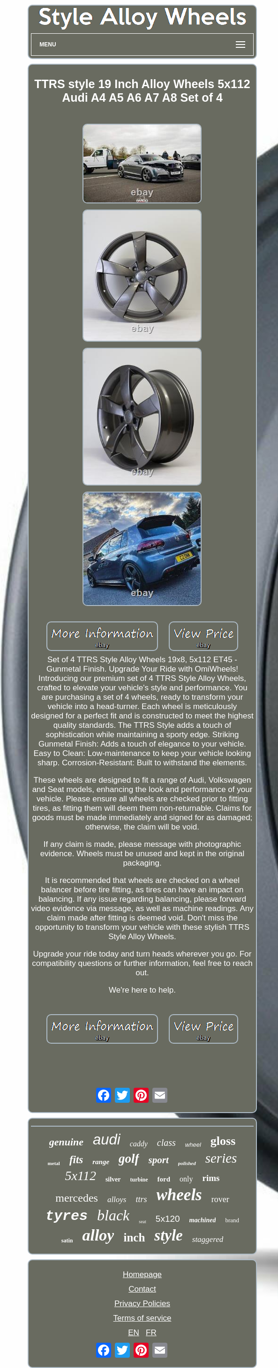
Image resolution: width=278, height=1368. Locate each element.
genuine (66, 1142)
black (113, 1215)
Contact (142, 1289)
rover (220, 1199)
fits (76, 1160)
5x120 (168, 1219)
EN (133, 1332)
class (166, 1142)
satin (67, 1240)
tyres (66, 1216)
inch (134, 1237)
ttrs (141, 1199)
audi (106, 1139)
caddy (139, 1144)
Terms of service (142, 1318)
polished (187, 1163)
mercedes (76, 1198)
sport (159, 1160)
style (168, 1235)
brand (232, 1220)
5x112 (80, 1175)
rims (211, 1178)
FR (151, 1332)
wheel (193, 1144)
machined (202, 1220)
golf (129, 1158)
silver (113, 1179)
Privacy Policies (142, 1303)
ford (164, 1179)
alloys (117, 1199)
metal (54, 1163)
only (186, 1179)
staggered (207, 1239)
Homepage (142, 1274)
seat (142, 1221)
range (100, 1162)
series (221, 1158)
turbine (139, 1179)
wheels (179, 1195)
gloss (222, 1141)
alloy (98, 1235)
